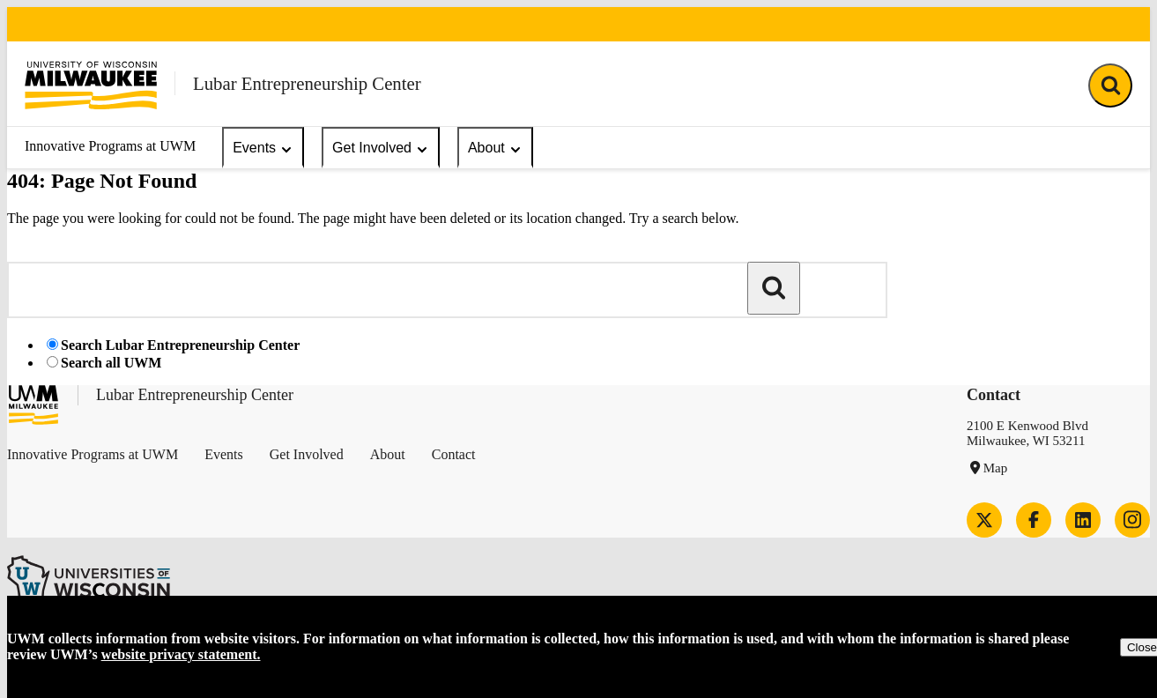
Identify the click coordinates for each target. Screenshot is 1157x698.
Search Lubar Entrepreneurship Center (180, 345)
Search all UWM (111, 362)
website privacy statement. (181, 654)
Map (995, 468)
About (495, 148)
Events (263, 148)
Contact (454, 454)
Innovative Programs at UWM (110, 145)
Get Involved (380, 148)
